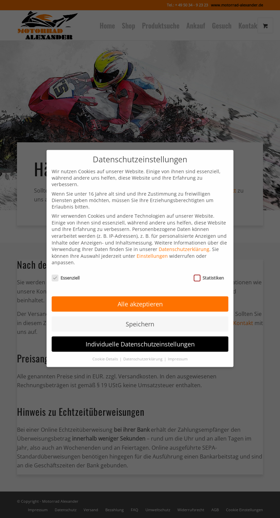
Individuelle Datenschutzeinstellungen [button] (140, 336)
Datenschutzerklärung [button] (143, 350)
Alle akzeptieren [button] (140, 295)
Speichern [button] (140, 315)
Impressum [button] (178, 350)
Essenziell (66, 270)
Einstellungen (152, 248)
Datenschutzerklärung (184, 241)
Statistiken (209, 270)
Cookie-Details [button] (105, 350)
